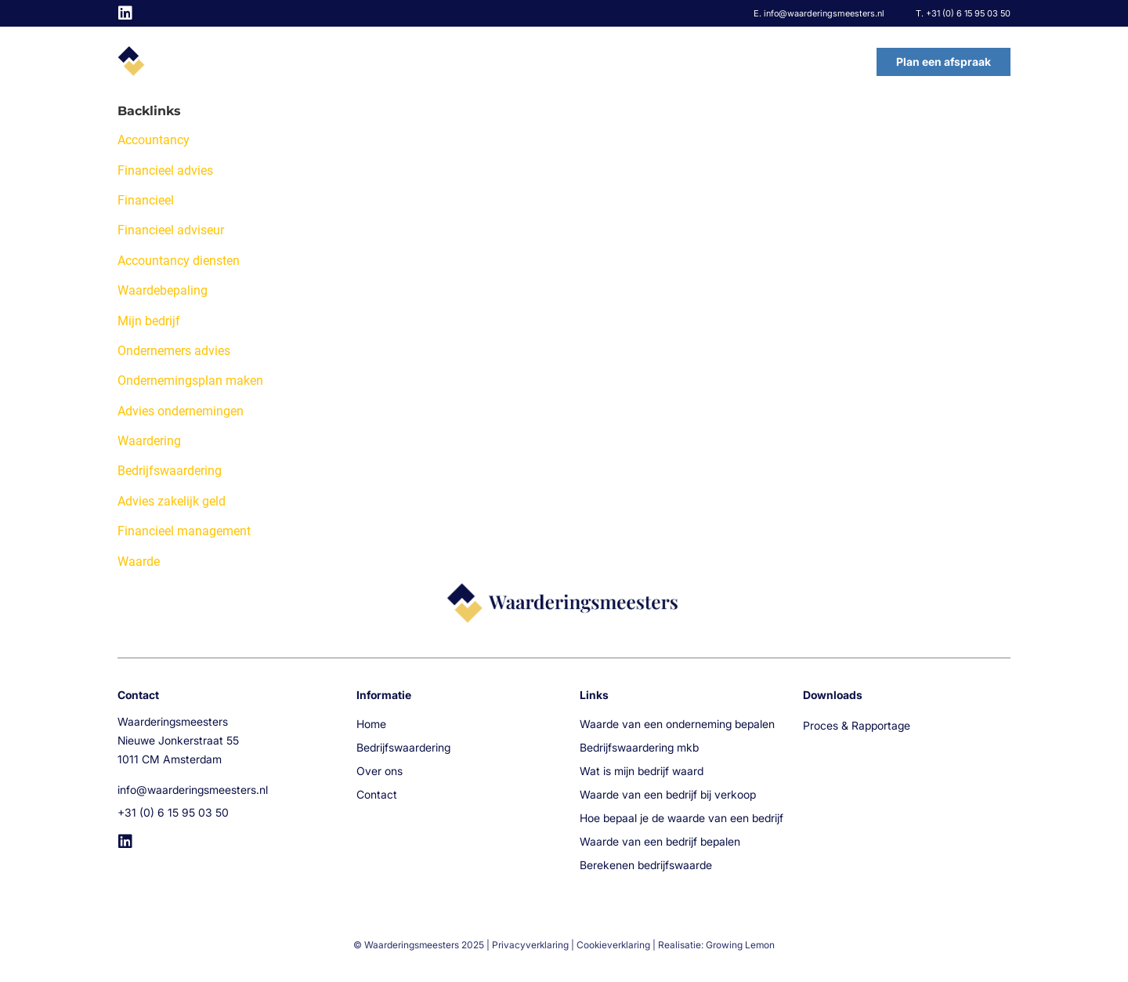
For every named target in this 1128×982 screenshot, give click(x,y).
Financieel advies (165, 170)
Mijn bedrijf (149, 320)
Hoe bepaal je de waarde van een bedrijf (681, 817)
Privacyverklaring (530, 945)
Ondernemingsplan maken (190, 380)
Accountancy (154, 139)
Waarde (139, 561)
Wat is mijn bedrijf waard (641, 770)
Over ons (741, 61)
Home (519, 61)
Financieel (146, 200)
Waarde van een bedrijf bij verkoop (668, 794)
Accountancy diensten (179, 260)
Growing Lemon (740, 945)
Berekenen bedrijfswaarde (646, 864)
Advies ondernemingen (181, 411)
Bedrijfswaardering (626, 61)
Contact (824, 61)
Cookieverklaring (613, 945)
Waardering (149, 440)
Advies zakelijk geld (172, 501)
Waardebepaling (163, 290)
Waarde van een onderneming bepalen (677, 723)
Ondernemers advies (174, 350)
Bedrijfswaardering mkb (639, 747)
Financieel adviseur (171, 230)
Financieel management (184, 531)
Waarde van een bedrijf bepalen (660, 841)
